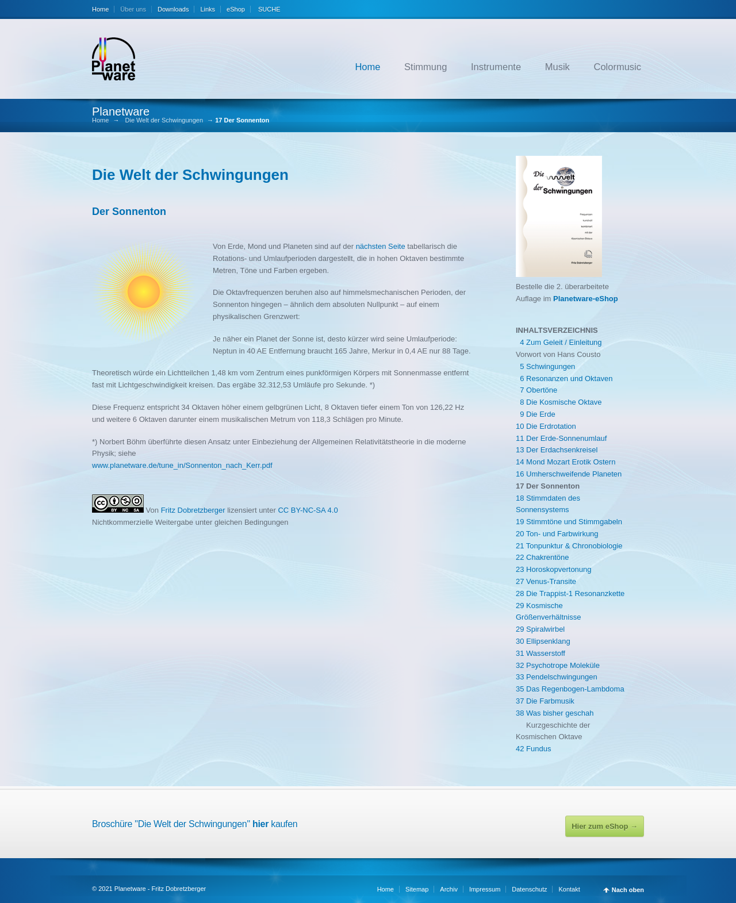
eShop (236, 9)
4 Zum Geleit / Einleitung (559, 342)
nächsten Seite (380, 246)
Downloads (173, 9)
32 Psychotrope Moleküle (558, 665)
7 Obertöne (536, 390)
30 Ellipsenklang (543, 641)
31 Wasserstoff (540, 653)
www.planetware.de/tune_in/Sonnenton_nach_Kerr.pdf (182, 465)
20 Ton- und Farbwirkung (557, 533)
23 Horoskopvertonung (554, 569)
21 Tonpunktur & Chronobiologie (569, 545)
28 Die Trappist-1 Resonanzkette (570, 593)
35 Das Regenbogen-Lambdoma (570, 689)
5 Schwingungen (545, 366)
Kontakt (569, 889)
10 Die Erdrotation (546, 426)
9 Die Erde (535, 414)
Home (100, 9)
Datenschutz (529, 889)
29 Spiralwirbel (540, 629)
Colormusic (617, 67)
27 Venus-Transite (546, 581)
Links (207, 9)
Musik (557, 67)
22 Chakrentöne (542, 557)
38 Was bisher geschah (554, 713)
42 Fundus (533, 748)
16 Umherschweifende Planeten (569, 474)
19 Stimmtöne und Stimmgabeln (569, 521)
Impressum (484, 889)
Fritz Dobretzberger (194, 510)
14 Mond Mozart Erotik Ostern (565, 462)
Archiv (449, 889)
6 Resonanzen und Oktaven (564, 378)
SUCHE (268, 9)
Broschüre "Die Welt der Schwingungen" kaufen (194, 824)
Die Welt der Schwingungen (164, 120)
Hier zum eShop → (605, 826)
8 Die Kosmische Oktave (559, 402)
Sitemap (416, 889)
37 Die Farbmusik (545, 701)
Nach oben (628, 890)
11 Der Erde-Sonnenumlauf (561, 438)
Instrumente (496, 67)
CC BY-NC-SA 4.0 (308, 510)
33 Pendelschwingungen (556, 677)
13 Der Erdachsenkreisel (556, 449)
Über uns (133, 9)
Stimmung (425, 67)
